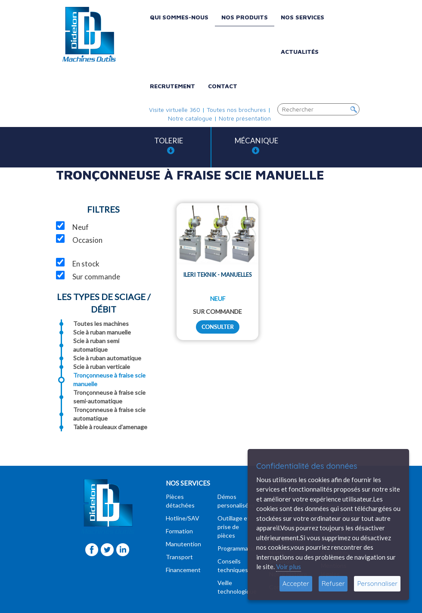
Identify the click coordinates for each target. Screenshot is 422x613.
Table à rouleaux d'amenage (110, 426)
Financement (183, 569)
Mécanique (256, 145)
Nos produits (244, 17)
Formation (179, 531)
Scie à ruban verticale (101, 366)
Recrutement (172, 86)
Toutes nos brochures (236, 109)
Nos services (302, 17)
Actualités (300, 51)
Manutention (183, 544)
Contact (222, 86)
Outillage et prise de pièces (233, 526)
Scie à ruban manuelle (102, 332)
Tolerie (168, 145)
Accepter (295, 583)
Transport (179, 556)
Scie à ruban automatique (107, 358)
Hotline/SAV (182, 518)
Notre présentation (245, 118)
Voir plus (288, 566)
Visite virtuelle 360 (174, 109)
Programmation (238, 548)
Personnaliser (377, 583)
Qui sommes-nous (179, 17)
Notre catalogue (190, 118)
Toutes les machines (101, 323)
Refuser (333, 583)
